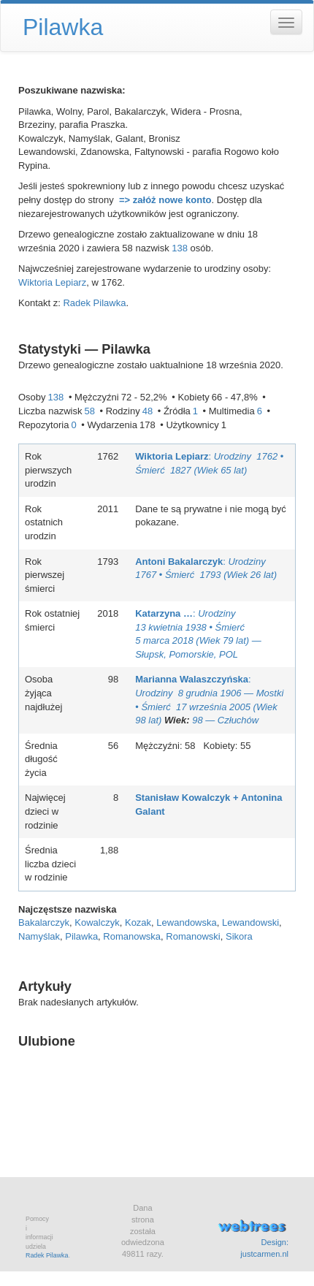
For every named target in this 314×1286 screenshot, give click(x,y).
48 (147, 411)
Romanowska (132, 936)
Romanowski (193, 936)
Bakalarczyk (43, 922)
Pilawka (81, 936)
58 (89, 411)
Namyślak (39, 936)
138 (180, 248)
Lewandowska (186, 922)
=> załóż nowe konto (165, 199)
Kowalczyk (96, 922)
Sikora (239, 936)
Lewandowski (250, 922)
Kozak (138, 922)
